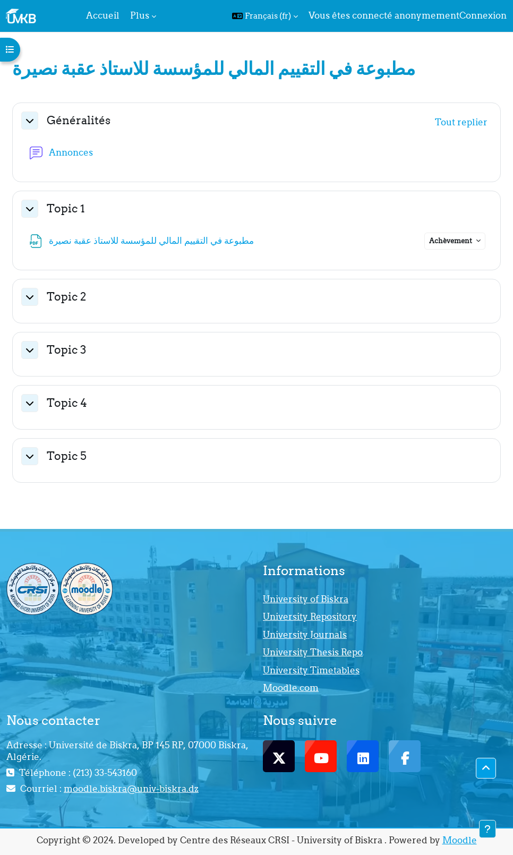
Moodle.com (291, 688)
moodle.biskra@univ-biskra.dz (131, 788)
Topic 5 (67, 456)
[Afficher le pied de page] (487, 829)
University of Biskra (305, 599)
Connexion (483, 15)
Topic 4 (67, 402)
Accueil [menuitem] (102, 15)
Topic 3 (66, 349)
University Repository (310, 616)
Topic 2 (66, 296)
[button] (265, 16)
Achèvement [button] (451, 240)
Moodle (459, 840)
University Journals (305, 634)
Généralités (78, 120)
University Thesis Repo (313, 652)
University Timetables (311, 670)
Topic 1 (66, 208)
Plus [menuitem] (139, 15)
